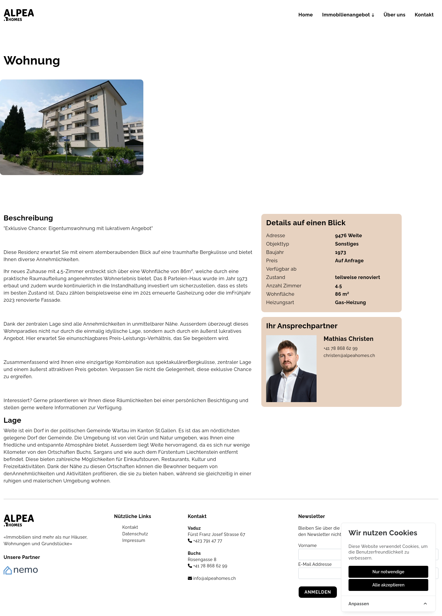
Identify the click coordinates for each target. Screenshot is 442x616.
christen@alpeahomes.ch (349, 355)
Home (313, 15)
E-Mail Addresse (315, 564)
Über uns (397, 15)
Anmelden (318, 592)
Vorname (307, 545)
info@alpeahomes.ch (212, 578)
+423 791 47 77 (205, 540)
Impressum (133, 540)
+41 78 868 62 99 (341, 348)
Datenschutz (134, 534)
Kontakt (425, 15)
